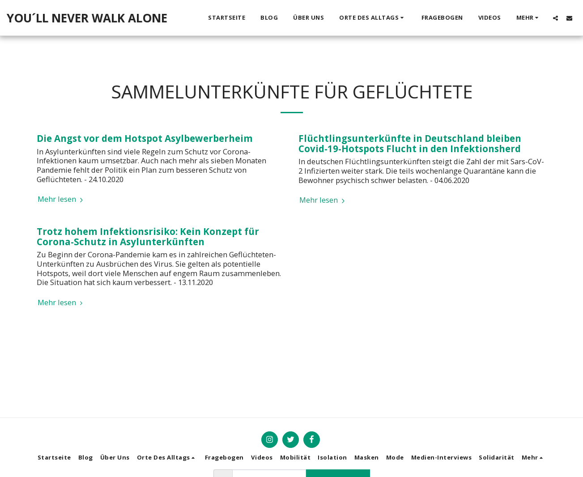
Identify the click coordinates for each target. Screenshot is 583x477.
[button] (372, 18)
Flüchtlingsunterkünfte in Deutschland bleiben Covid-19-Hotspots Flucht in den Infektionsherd (409, 143)
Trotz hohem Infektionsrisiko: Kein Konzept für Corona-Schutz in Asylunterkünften (148, 236)
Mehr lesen (61, 199)
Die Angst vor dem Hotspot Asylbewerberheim (145, 138)
